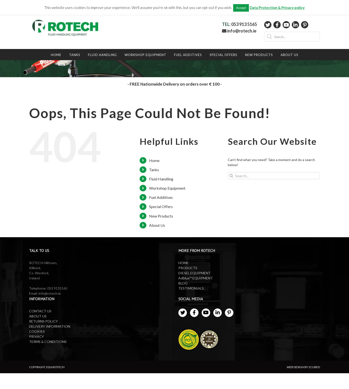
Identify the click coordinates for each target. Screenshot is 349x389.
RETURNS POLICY (43, 321)
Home (154, 160)
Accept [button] (241, 8)
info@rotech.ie (239, 30)
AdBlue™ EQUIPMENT (195, 278)
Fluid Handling (161, 179)
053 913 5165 (244, 24)
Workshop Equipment (167, 188)
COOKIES (37, 331)
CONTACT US (40, 311)
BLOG (183, 283)
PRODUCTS (187, 268)
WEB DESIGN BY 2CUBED (303, 367)
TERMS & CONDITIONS (48, 342)
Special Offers (161, 206)
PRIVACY (36, 336)
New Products (161, 216)
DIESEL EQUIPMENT (194, 273)
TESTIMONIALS (191, 288)
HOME (183, 263)
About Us (157, 225)
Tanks (154, 169)
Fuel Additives (161, 197)
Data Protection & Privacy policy (277, 7)
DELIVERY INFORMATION (49, 326)
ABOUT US (38, 316)
